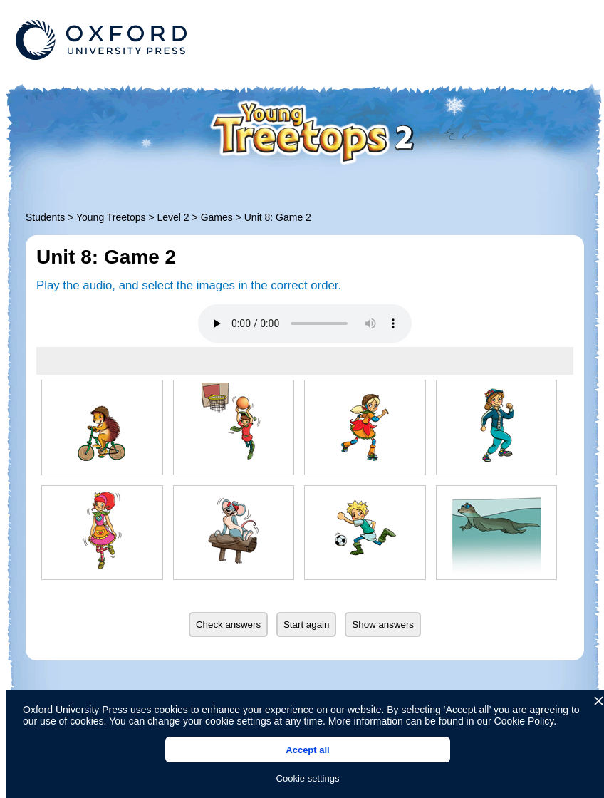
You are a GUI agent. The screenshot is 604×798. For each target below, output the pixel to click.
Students (45, 217)
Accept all (307, 750)
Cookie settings (308, 778)
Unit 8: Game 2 (277, 217)
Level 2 (173, 217)
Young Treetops (111, 217)
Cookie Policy (524, 721)
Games (217, 217)
